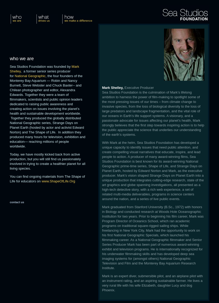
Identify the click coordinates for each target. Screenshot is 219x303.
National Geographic (30, 76)
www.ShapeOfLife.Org (58, 181)
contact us (17, 202)
